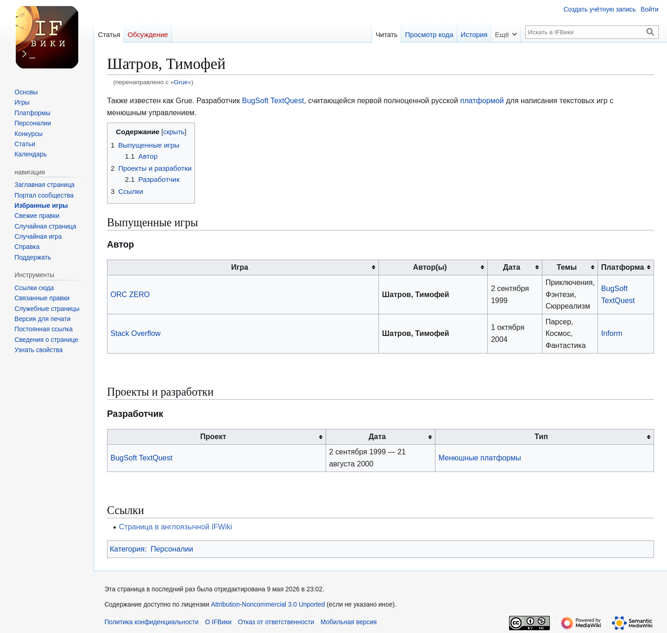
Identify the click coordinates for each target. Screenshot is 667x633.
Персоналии (172, 549)
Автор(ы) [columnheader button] (430, 267)
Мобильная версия (349, 622)
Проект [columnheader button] (213, 436)
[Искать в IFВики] (592, 32)
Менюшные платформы (480, 457)
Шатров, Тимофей (415, 294)
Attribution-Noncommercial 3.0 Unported (268, 604)
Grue (181, 82)
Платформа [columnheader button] (622, 267)
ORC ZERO (130, 294)
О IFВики (218, 622)
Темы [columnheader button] (567, 267)
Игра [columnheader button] (239, 267)
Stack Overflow (135, 333)
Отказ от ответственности (276, 622)
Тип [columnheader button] (541, 436)
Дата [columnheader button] (511, 267)
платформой (481, 100)
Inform (612, 333)
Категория (127, 549)
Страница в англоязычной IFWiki (175, 526)
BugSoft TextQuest (273, 100)
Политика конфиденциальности (151, 622)
